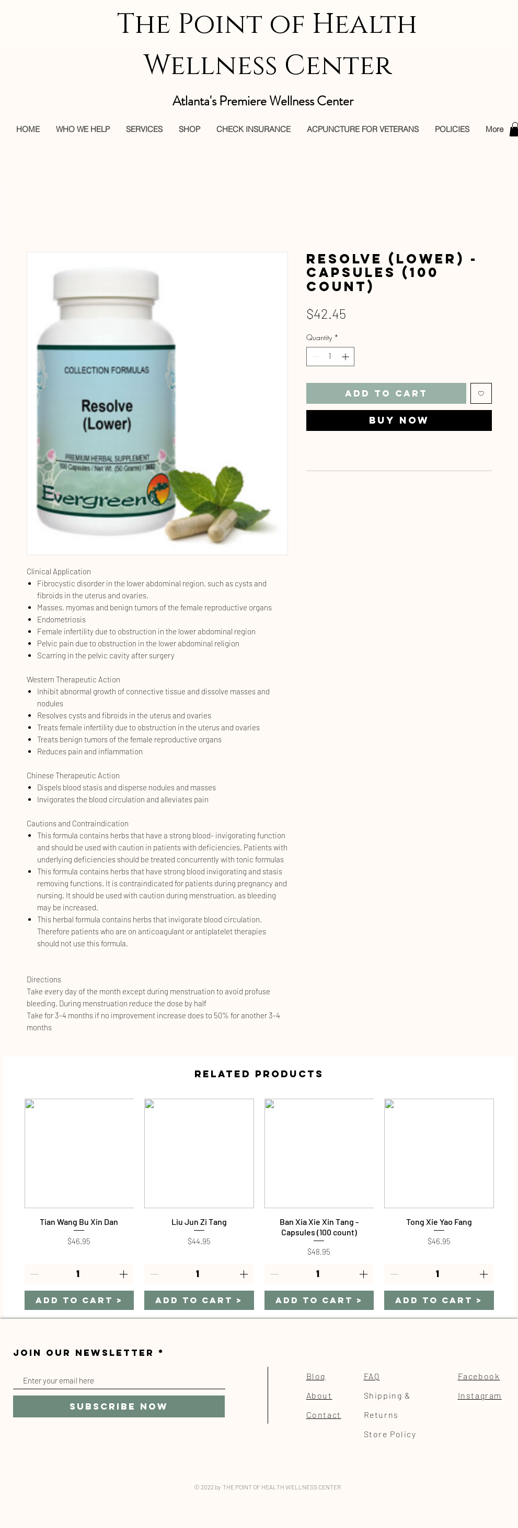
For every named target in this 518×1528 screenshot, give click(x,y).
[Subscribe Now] (119, 1406)
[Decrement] (314, 356)
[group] (259, 1204)
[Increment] (346, 356)
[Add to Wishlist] (481, 393)
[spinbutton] (330, 356)
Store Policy (390, 1434)
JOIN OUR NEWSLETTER (83, 1353)
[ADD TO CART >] (79, 1300)
